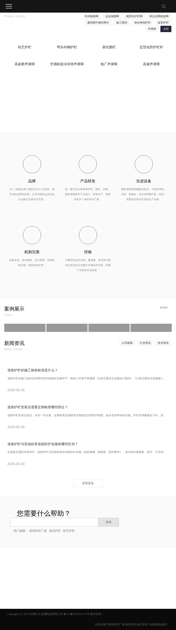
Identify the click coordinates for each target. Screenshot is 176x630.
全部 (166, 28)
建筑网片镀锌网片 (98, 22)
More (164, 307)
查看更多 (88, 483)
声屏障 (152, 28)
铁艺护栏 (69, 530)
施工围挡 (121, 22)
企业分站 (25, 569)
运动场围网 (112, 16)
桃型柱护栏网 (134, 16)
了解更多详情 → (118, 123)
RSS (48, 569)
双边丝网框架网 (159, 16)
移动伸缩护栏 (142, 22)
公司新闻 (127, 342)
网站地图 (38, 569)
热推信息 (12, 569)
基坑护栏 (55, 530)
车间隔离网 (91, 16)
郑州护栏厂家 (38, 530)
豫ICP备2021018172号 (76, 614)
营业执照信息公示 (18, 583)
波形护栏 (163, 22)
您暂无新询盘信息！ (73, 569)
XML (56, 569)
